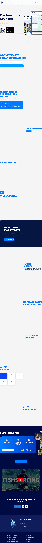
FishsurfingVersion (30, 537)
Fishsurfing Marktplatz (11, 539)
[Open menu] (39, 2)
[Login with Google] (23, 506)
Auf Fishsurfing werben (11, 537)
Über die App (28, 535)
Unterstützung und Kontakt (12, 535)
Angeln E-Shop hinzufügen (12, 541)
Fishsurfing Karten (29, 539)
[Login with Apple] (26, 506)
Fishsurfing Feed (28, 541)
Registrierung (18, 506)
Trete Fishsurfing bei (21, 461)
